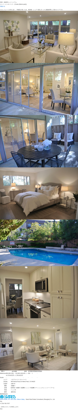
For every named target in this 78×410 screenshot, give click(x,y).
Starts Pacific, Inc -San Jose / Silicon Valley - (13, 399)
